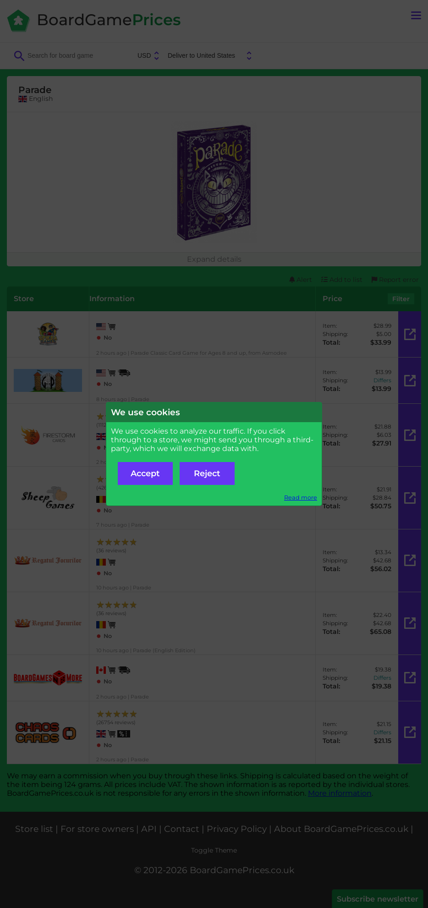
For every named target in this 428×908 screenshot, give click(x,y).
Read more (300, 497)
